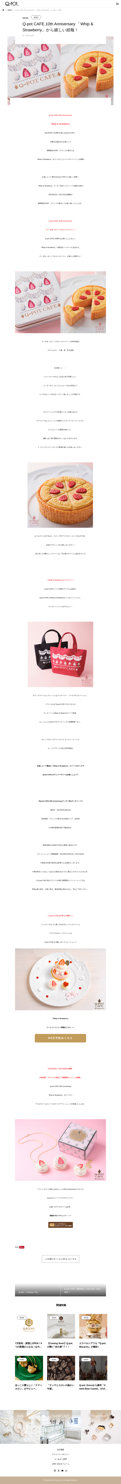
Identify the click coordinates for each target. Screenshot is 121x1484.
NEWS (36, 17)
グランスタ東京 (55, 819)
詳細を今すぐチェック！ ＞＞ (60, 1216)
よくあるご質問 (60, 1459)
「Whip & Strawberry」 (60, 1018)
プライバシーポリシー (60, 1454)
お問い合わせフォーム (60, 1464)
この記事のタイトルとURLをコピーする (60, 1259)
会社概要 (60, 1450)
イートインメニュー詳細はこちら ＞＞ (60, 1027)
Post (17, 1247)
